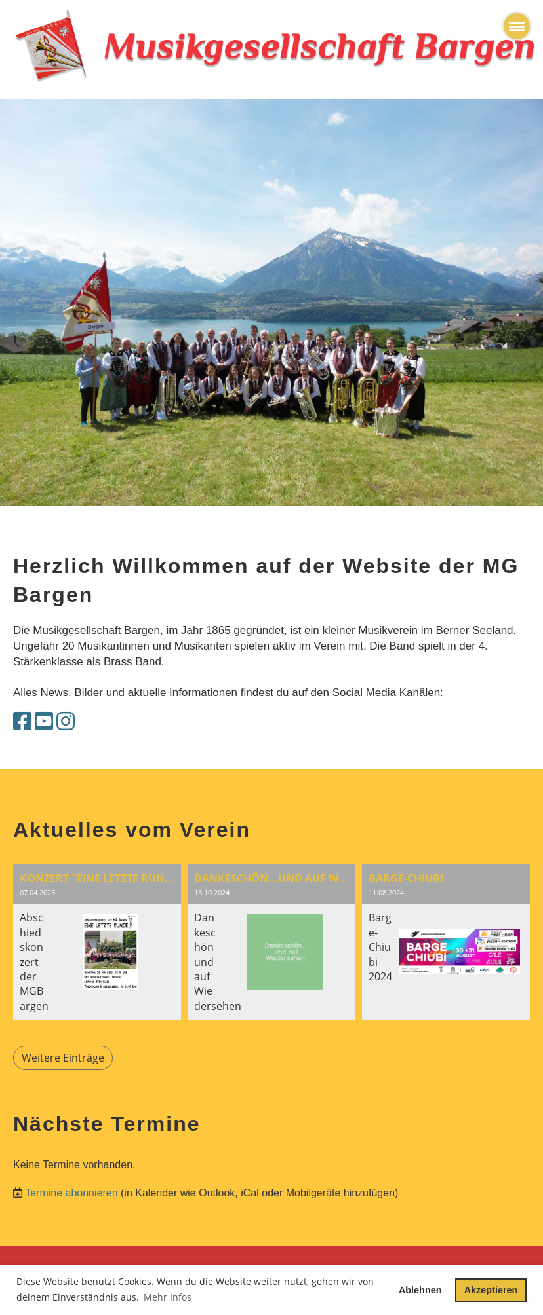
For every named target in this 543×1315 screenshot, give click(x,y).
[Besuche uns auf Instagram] (65, 721)
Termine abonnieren (71, 1192)
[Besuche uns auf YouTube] (44, 721)
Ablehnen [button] (420, 1290)
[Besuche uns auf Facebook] (22, 721)
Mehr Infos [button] (167, 1297)
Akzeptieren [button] (491, 1290)
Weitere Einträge (63, 1057)
